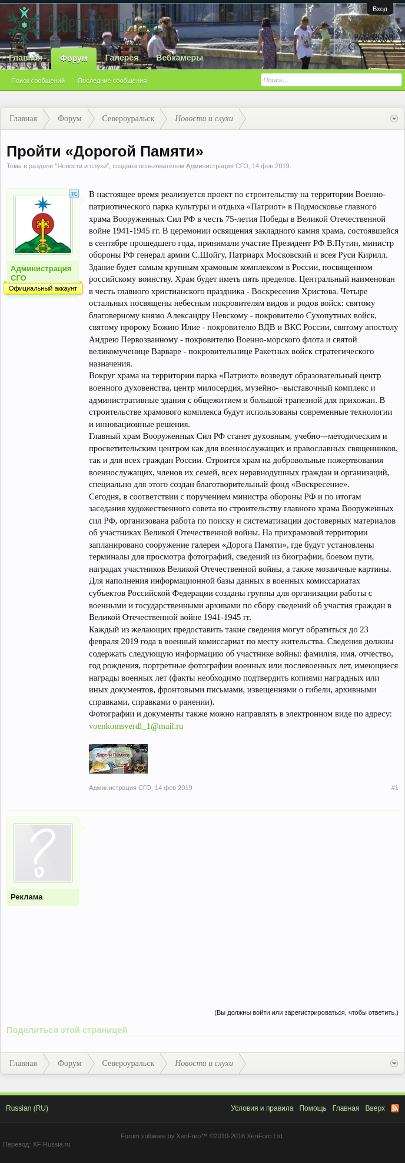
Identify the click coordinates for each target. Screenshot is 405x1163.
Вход (380, 8)
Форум (74, 58)
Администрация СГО (217, 165)
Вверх (375, 1108)
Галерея (122, 57)
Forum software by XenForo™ (202, 1135)
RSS (395, 1108)
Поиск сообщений (38, 80)
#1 (395, 787)
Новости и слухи (82, 165)
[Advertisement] (244, 899)
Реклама (26, 896)
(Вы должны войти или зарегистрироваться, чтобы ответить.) (306, 1012)
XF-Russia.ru (51, 1144)
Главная (25, 57)
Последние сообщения (112, 80)
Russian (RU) (27, 1108)
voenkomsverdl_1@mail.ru (136, 726)
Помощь (312, 1108)
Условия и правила (262, 1108)
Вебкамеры (179, 57)
